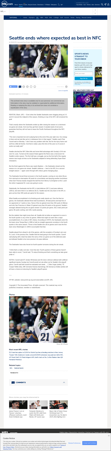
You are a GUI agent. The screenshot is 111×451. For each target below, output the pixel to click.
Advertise (81, 432)
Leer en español (63, 90)
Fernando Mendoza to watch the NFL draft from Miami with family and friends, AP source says (37, 414)
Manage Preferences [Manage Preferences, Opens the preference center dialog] (74, 443)
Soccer (66, 18)
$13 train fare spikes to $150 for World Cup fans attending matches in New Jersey (36, 352)
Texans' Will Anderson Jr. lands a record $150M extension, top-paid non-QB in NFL (36, 355)
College (56, 18)
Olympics (32, 18)
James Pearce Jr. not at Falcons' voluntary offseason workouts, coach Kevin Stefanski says (18, 414)
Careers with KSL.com (101, 432)
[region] (55, 442)
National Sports (18, 368)
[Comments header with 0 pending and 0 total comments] (38, 382)
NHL (50, 18)
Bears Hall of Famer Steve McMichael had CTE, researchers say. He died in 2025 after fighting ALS (58, 414)
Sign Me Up (83, 78)
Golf (61, 18)
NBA (41, 18)
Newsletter (73, 432)
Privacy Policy (77, 84)
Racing (78, 18)
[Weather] (60, 5)
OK (109, 435)
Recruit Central (86, 18)
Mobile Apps (64, 432)
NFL (37, 18)
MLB (46, 18)
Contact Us (89, 432)
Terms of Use (86, 83)
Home (25, 18)
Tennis (72, 18)
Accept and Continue (89, 443)
